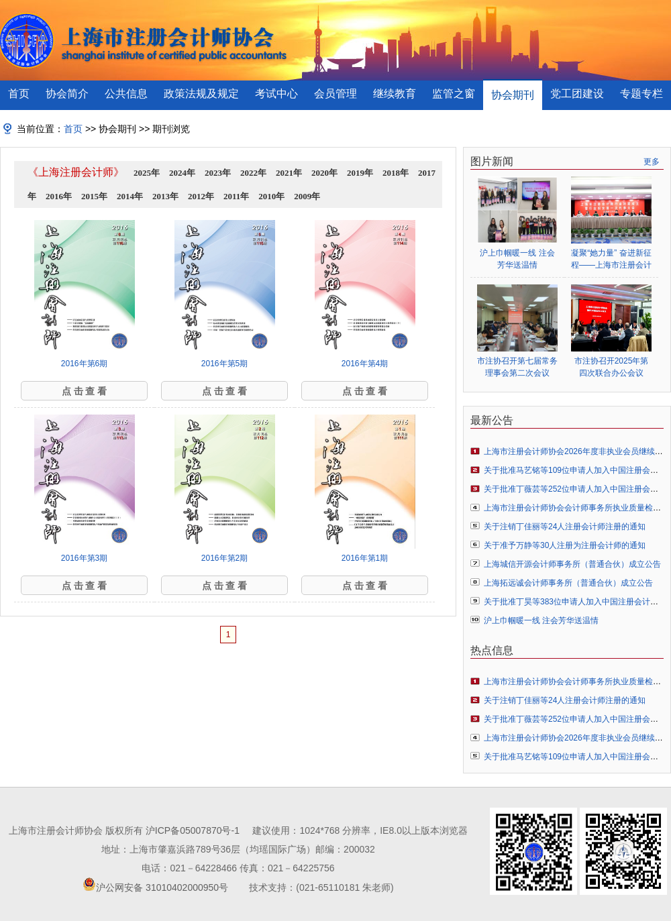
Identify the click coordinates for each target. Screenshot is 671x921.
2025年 (147, 173)
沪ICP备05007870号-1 (193, 830)
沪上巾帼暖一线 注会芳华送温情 (517, 259)
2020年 (324, 173)
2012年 (201, 196)
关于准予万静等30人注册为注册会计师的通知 (565, 545)
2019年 (360, 173)
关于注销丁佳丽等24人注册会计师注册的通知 (565, 526)
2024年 (182, 173)
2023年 (218, 173)
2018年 (395, 173)
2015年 (94, 196)
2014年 (130, 196)
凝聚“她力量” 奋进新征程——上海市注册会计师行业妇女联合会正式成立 (611, 259)
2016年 (59, 196)
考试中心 (276, 93)
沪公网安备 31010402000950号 (162, 887)
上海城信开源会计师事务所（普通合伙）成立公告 (572, 564)
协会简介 (67, 93)
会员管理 (335, 93)
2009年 (307, 196)
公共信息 (126, 93)
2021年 (289, 173)
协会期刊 (512, 95)
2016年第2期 (224, 558)
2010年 (271, 196)
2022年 (253, 173)
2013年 (165, 196)
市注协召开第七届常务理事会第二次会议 (517, 367)
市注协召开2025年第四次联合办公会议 (611, 367)
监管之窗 (453, 93)
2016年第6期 (84, 363)
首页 (19, 93)
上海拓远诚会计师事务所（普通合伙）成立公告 (568, 583)
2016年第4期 (365, 363)
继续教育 (394, 93)
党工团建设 (577, 93)
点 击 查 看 (84, 391)
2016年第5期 (224, 363)
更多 (651, 161)
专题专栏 (641, 93)
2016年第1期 (365, 558)
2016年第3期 (84, 558)
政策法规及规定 (201, 93)
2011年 (236, 196)
